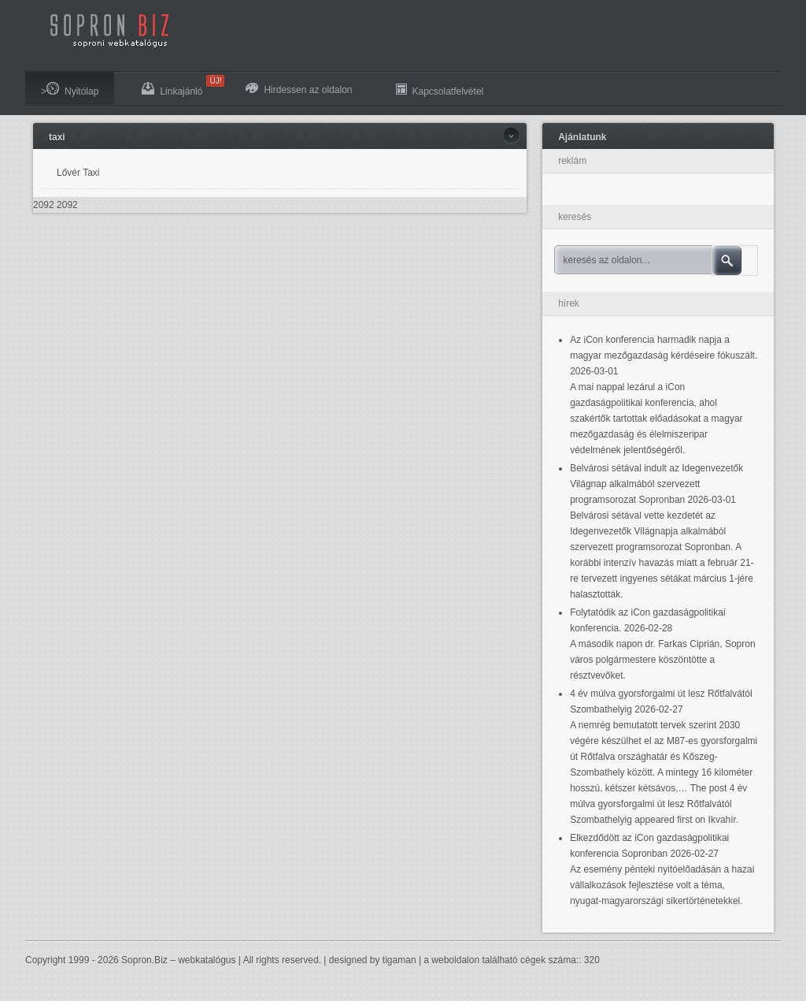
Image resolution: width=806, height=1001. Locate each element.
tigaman (399, 960)
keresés (574, 216)
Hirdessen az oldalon (299, 89)
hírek (568, 303)
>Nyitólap (69, 89)
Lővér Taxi (78, 172)
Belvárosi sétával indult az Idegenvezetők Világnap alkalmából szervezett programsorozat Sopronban (656, 484)
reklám (572, 160)
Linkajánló (180, 86)
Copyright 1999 (57, 960)
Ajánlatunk (582, 137)
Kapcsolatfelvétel (440, 89)
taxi (57, 137)
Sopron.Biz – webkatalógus (178, 960)
